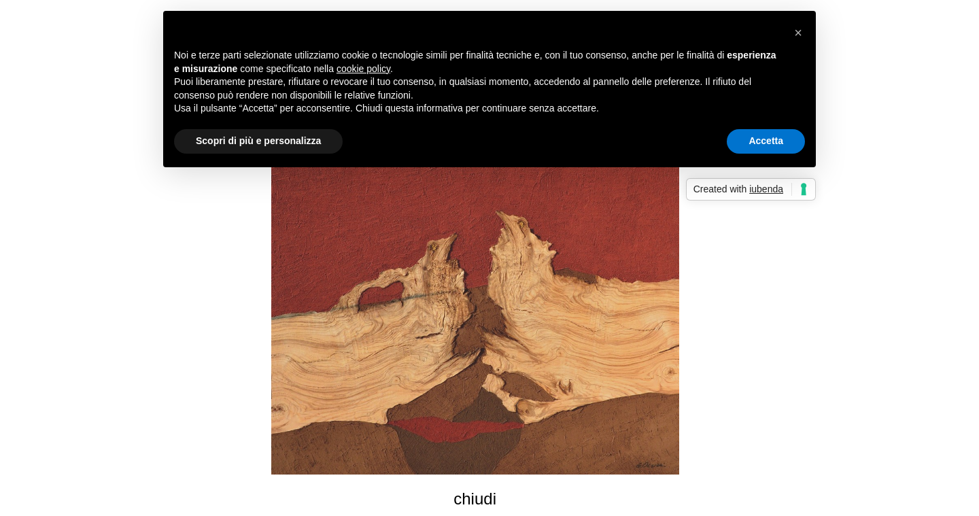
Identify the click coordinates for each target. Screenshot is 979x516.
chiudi (474, 498)
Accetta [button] (766, 140)
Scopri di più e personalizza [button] (258, 140)
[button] (798, 33)
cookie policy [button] (363, 68)
